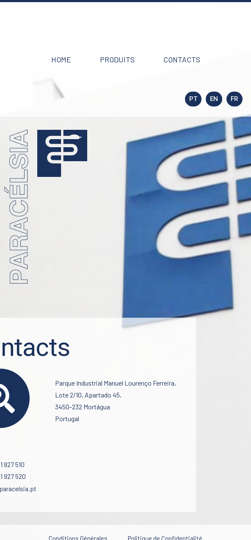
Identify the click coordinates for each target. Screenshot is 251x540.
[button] (61, 59)
